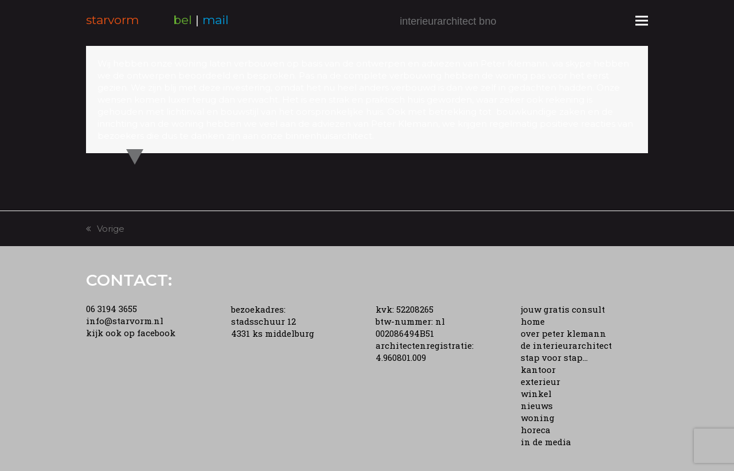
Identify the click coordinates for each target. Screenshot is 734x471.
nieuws (537, 405)
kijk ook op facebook (130, 332)
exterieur (540, 381)
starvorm (112, 20)
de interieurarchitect (566, 345)
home (533, 321)
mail (215, 20)
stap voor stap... (554, 357)
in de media (546, 441)
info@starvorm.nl (124, 320)
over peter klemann (563, 333)
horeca (535, 429)
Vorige (105, 229)
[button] (641, 20)
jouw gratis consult (563, 309)
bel (182, 20)
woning (538, 417)
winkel (536, 393)
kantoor (538, 369)
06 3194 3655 (111, 308)
